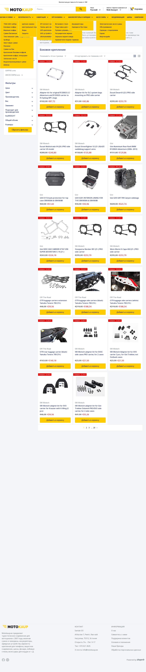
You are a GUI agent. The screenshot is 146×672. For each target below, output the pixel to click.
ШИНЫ (129, 17)
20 (94, 427)
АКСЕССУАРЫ (102, 17)
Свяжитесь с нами (119, 634)
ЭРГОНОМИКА (59, 17)
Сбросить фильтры (20, 130)
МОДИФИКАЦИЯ (118, 17)
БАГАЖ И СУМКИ (8, 17)
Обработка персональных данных (126, 650)
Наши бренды (117, 646)
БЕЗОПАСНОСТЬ (26, 17)
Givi (111, 143)
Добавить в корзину (55, 107)
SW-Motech (44, 89)
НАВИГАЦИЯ (43, 17)
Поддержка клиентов (120, 638)
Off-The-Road (45, 297)
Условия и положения (120, 642)
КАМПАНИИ (139, 17)
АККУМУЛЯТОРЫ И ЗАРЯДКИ (80, 17)
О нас (113, 630)
